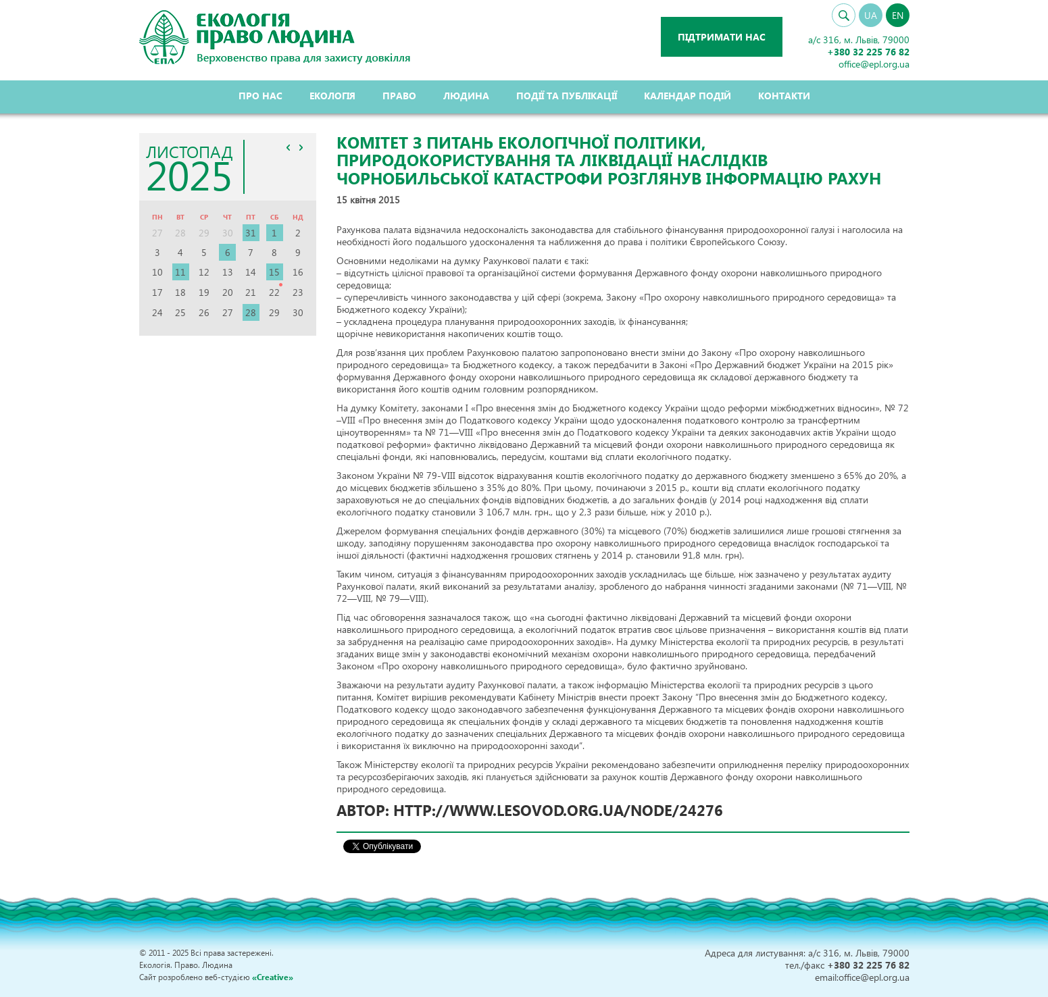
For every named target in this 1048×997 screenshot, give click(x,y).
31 (250, 232)
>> (300, 147)
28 (250, 312)
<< (287, 147)
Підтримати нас (722, 36)
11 (180, 271)
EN (897, 15)
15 (274, 271)
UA (870, 15)
